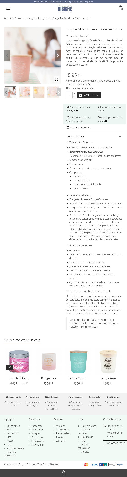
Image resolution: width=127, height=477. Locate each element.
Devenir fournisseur (84, 446)
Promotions (37, 437)
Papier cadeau (63, 433)
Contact (84, 451)
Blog (8, 437)
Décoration (19, 18)
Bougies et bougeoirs (38, 18)
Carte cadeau (62, 429)
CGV (8, 444)
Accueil (7, 18)
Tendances (36, 426)
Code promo (37, 441)
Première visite (88, 426)
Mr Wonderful (83, 36)
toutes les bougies (93, 285)
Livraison (60, 437)
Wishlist (60, 426)
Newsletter (12, 433)
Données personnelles (10, 454)
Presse (9, 440)
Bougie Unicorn (19, 378)
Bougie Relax (108, 378)
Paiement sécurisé (84, 431)
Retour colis (86, 437)
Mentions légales (15, 448)
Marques (35, 433)
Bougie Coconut (78, 378)
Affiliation (60, 441)
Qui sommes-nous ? (12, 428)
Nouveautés (37, 429)
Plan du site (37, 445)
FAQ (82, 440)
